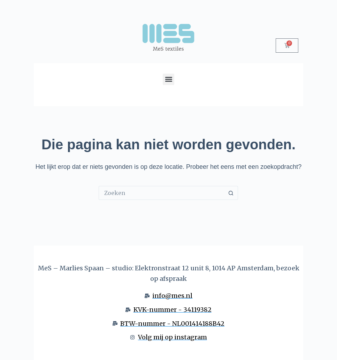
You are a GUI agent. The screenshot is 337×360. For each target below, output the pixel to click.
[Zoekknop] (231, 193)
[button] (168, 79)
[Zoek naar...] (161, 193)
